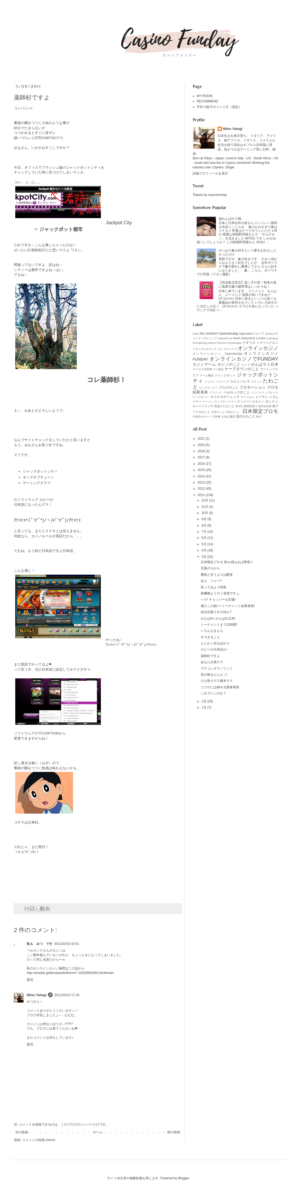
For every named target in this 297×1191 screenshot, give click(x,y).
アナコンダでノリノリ (217, 668)
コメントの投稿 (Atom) (38, 1140)
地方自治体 (265, 406)
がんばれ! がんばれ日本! (218, 618)
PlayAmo (222, 342)
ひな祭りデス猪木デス (217, 681)
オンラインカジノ (258, 348)
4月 (204, 550)
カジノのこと (229, 364)
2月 (204, 701)
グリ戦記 (218, 369)
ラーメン (208, 401)
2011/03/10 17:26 (66, 995)
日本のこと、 (234, 412)
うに (220, 348)
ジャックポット (225, 375)
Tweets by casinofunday (210, 195)
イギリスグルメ (267, 342)
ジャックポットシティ (40, 471)
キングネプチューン (38, 477)
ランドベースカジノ (250, 401)
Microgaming (200, 342)
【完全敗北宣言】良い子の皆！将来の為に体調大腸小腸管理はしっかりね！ (247, 284)
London (261, 338)
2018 (202, 451)
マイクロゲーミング (225, 397)
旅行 (232, 416)
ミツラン (261, 397)
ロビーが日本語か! (214, 649)
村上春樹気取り (248, 406)
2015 (202, 470)
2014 (202, 476)
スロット (256, 381)
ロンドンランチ (203, 406)
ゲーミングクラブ (37, 483)
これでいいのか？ (213, 693)
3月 (204, 557)
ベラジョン (216, 392)
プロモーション (252, 387)
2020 (202, 445)
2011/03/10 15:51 (66, 944)
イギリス (249, 343)
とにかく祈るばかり (215, 643)
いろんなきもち (212, 631)
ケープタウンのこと (241, 369)
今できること (210, 637)
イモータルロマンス (205, 348)
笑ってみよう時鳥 (213, 587)
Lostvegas (272, 338)
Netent (212, 342)
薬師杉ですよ (210, 656)
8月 (204, 525)
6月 (204, 538)
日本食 (216, 416)
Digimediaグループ (251, 333)
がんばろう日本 (264, 364)
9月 (204, 519)
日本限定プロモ (260, 411)
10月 (205, 513)
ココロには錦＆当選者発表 (220, 687)
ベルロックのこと (237, 392)
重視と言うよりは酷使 (217, 575)
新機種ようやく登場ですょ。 (221, 593)
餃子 (259, 416)
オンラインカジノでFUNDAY (244, 359)
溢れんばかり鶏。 (231, 219)
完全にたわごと (224, 406)
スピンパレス (240, 381)
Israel (236, 338)
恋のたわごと (246, 416)
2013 (202, 482)
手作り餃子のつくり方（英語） (219, 107)
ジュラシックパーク (216, 381)
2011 (202, 495)
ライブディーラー (225, 401)
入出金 (225, 416)
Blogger (183, 1178)
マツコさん (247, 397)
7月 (204, 531)
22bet (196, 333)
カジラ (246, 364)
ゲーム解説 (207, 375)
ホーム (97, 1132)
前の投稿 (173, 1132)
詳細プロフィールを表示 (210, 173)
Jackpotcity (248, 338)
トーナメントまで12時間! (219, 625)
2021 (202, 438)
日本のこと (218, 412)
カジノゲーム (204, 364)
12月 (205, 500)
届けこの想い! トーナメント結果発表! (228, 606)
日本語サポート (202, 416)
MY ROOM (204, 96)
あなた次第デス (212, 662)
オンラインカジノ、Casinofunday (217, 353)
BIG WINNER (209, 333)
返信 (30, 979)
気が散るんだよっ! (214, 674)
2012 (202, 488)
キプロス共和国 (202, 369)
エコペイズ (230, 348)
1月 (204, 707)
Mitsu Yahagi (36, 995)
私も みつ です (39, 944)
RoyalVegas (234, 342)
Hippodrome (225, 338)
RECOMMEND (207, 101)
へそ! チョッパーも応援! (218, 599)
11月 (205, 507)
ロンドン (271, 401)
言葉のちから (210, 568)
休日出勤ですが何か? (216, 612)
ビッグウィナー (208, 387)
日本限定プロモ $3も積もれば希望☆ (227, 562)
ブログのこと (228, 387)
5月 (204, 544)
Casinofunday (228, 333)
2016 (202, 464)
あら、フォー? (211, 581)
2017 (202, 457)
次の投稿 (21, 1132)
